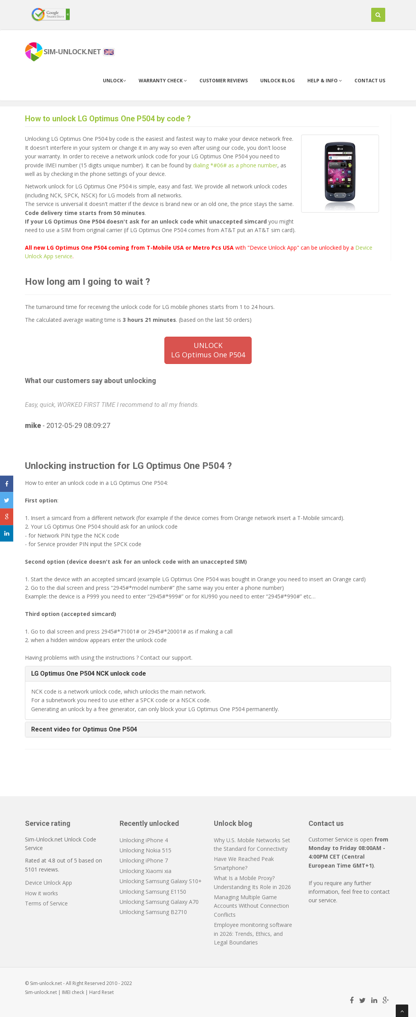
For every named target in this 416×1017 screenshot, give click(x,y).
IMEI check (73, 992)
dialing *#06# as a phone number (235, 165)
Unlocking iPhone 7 (144, 860)
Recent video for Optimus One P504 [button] (84, 729)
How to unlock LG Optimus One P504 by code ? (108, 118)
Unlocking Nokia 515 (145, 850)
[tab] (208, 673)
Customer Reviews (223, 80)
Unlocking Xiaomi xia (145, 871)
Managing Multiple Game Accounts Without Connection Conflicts (251, 905)
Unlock (114, 80)
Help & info (324, 80)
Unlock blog (277, 80)
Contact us (369, 80)
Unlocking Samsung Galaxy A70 (159, 901)
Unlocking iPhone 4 (144, 840)
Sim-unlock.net (41, 992)
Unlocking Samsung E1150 (153, 891)
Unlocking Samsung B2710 (153, 912)
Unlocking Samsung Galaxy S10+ (161, 881)
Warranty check (163, 80)
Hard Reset (101, 992)
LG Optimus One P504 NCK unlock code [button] (88, 673)
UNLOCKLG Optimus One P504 (208, 350)
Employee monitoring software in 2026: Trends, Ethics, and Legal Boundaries (253, 933)
